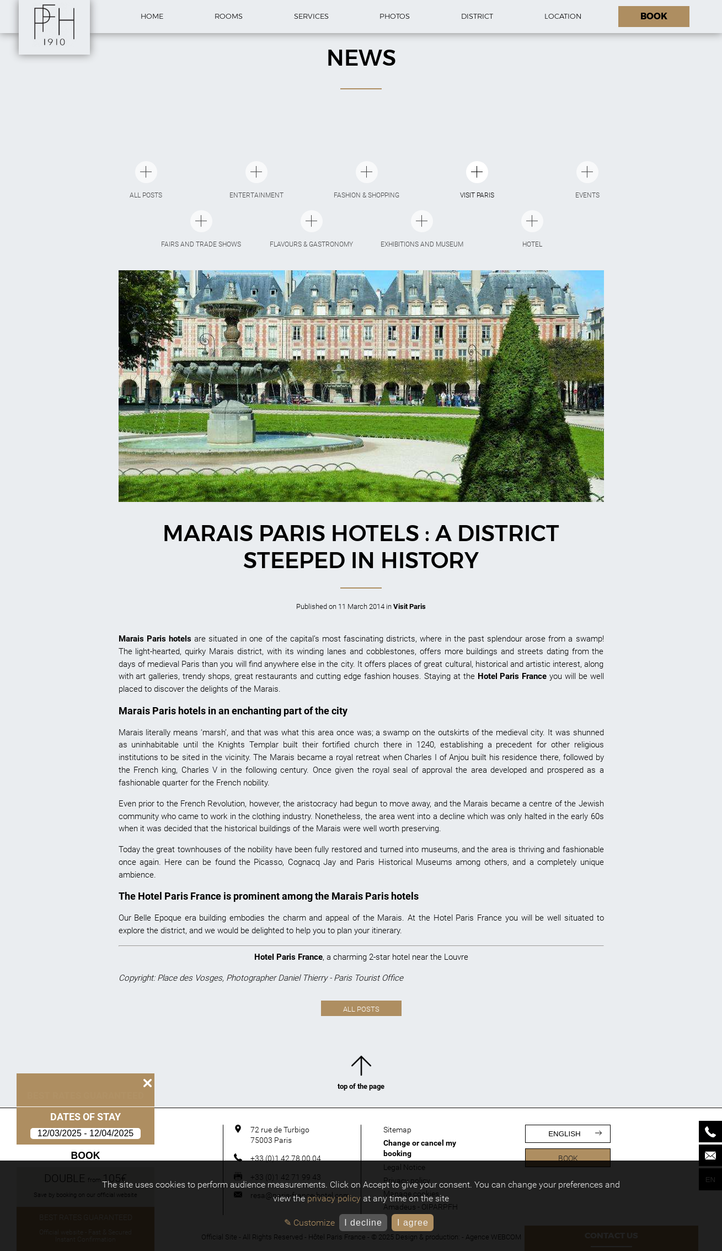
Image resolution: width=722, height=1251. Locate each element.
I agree (413, 1222)
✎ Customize (309, 1222)
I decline (363, 1222)
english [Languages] (575, 1134)
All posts (361, 1009)
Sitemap (397, 1129)
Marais (131, 732)
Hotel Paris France (468, 918)
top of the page (361, 1075)
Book (85, 1155)
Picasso (268, 862)
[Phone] (710, 1131)
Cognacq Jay (312, 862)
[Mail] (710, 1155)
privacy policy (334, 1198)
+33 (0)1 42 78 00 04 (285, 1158)
